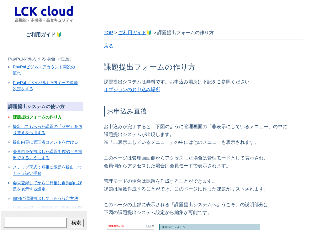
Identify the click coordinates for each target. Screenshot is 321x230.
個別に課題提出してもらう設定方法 (45, 198)
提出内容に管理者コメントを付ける (45, 142)
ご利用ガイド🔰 (44, 34)
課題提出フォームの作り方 (37, 117)
